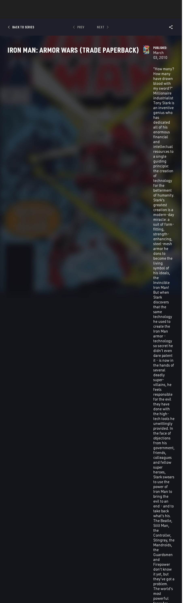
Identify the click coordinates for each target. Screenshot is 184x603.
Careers (40, 559)
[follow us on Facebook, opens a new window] (147, 554)
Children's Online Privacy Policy (154, 588)
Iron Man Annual (146, 506)
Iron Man (13, 506)
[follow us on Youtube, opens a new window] (147, 561)
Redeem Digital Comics (71, 565)
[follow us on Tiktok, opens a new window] (147, 570)
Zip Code (21, 231)
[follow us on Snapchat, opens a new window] (154, 562)
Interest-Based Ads (93, 593)
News (31, 14)
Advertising (74, 544)
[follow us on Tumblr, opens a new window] (169, 554)
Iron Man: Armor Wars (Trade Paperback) (22, 426)
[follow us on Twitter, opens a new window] (154, 554)
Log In (19, 5)
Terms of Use (18, 588)
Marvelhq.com (76, 555)
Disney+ (71, 549)
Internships (43, 564)
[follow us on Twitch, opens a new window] (170, 562)
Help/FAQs (42, 553)
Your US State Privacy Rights (64, 588)
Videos (136, 14)
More (151, 14)
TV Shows (103, 14)
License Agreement (68, 593)
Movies (85, 14)
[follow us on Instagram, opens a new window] (162, 554)
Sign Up (32, 5)
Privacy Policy (36, 588)
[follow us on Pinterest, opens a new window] (162, 561)
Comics (46, 14)
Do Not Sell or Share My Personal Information (108, 588)
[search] (173, 5)
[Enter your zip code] (36, 241)
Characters (66, 14)
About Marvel (40, 545)
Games (121, 14)
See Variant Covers (76, 194)
